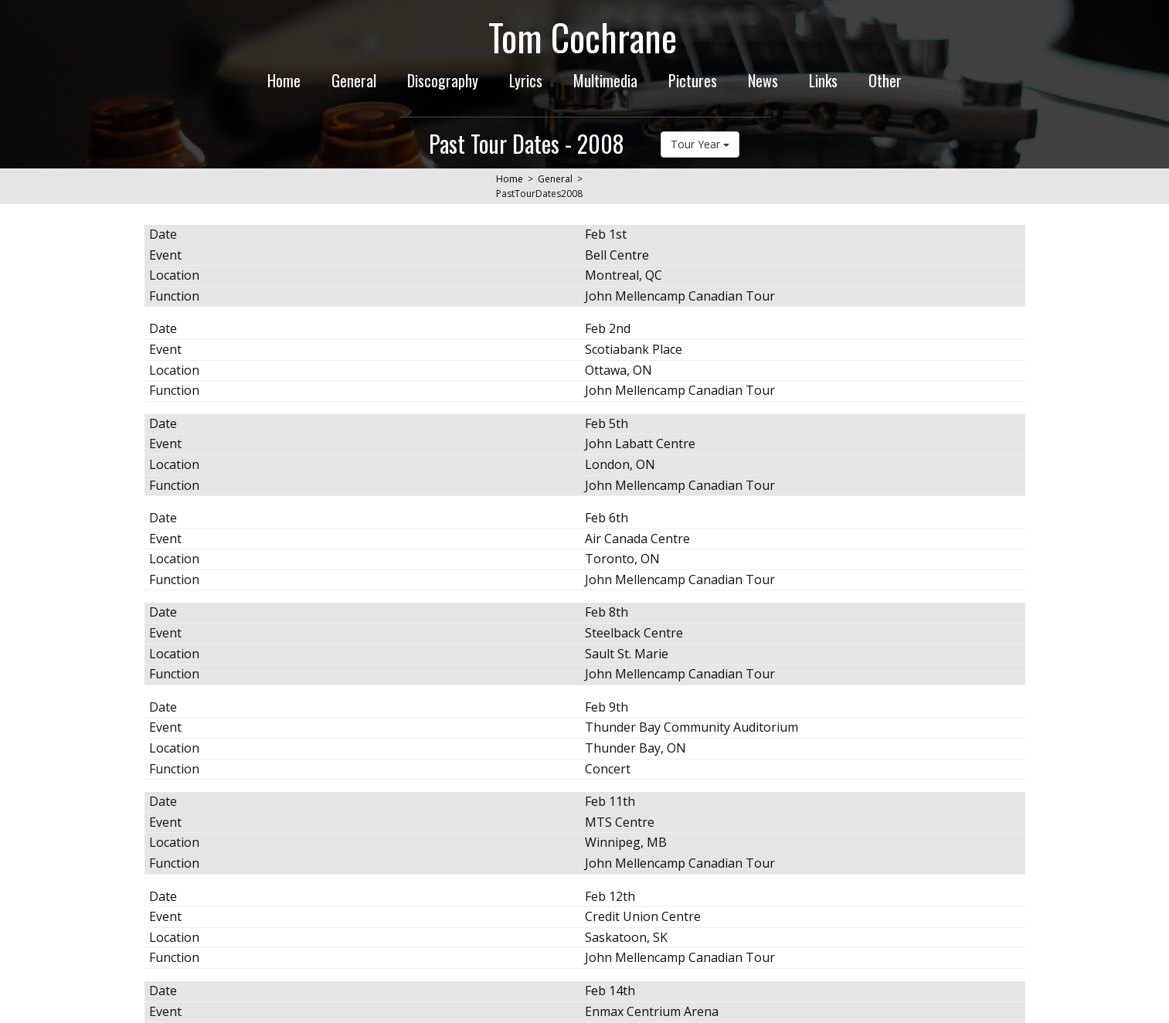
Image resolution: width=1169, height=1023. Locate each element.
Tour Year (700, 144)
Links (823, 80)
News (763, 80)
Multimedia (605, 80)
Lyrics (525, 80)
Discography (442, 80)
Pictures (692, 80)
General (353, 80)
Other (885, 80)
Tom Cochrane (582, 36)
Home (284, 80)
